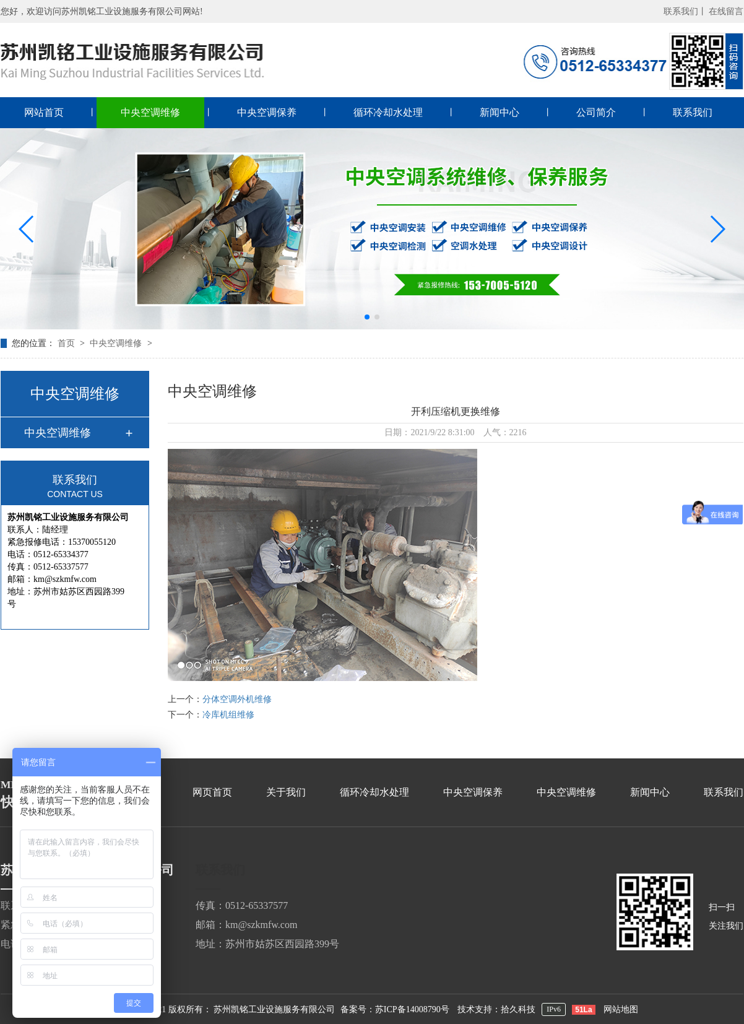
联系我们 (692, 112)
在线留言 (726, 11)
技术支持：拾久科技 (496, 1009)
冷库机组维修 (228, 714)
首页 (67, 343)
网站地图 (620, 1009)
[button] (27, 229)
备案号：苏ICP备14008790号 (394, 1009)
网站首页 (44, 112)
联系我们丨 (685, 11)
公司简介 (596, 112)
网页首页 (212, 792)
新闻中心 (499, 112)
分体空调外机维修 (237, 699)
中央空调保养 (266, 112)
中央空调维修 (150, 112)
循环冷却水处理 (388, 112)
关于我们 (286, 792)
